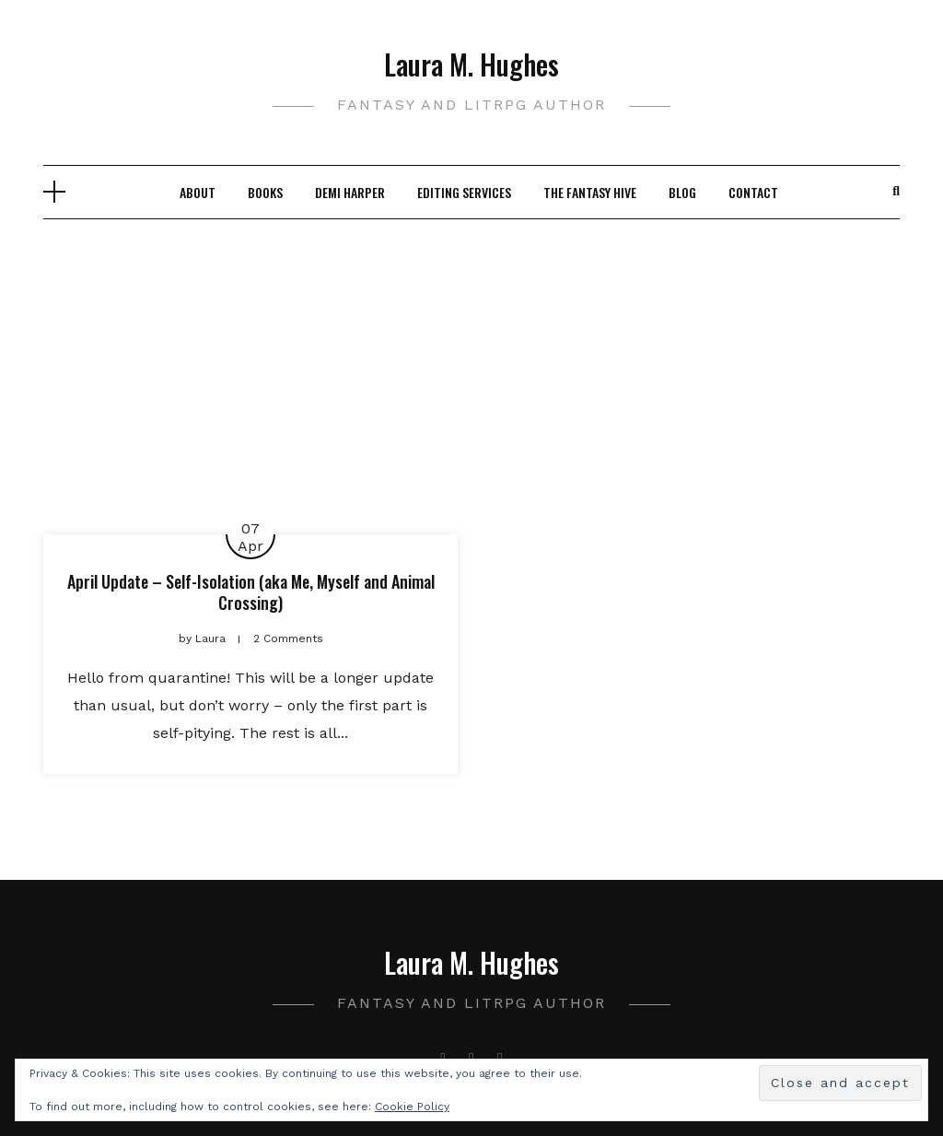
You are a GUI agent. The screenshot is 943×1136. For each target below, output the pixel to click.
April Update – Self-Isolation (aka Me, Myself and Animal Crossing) (251, 592)
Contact (753, 192)
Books (265, 192)
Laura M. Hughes (471, 64)
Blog (682, 192)
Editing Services (464, 192)
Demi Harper (350, 192)
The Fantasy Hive (589, 192)
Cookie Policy (412, 1106)
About (197, 192)
